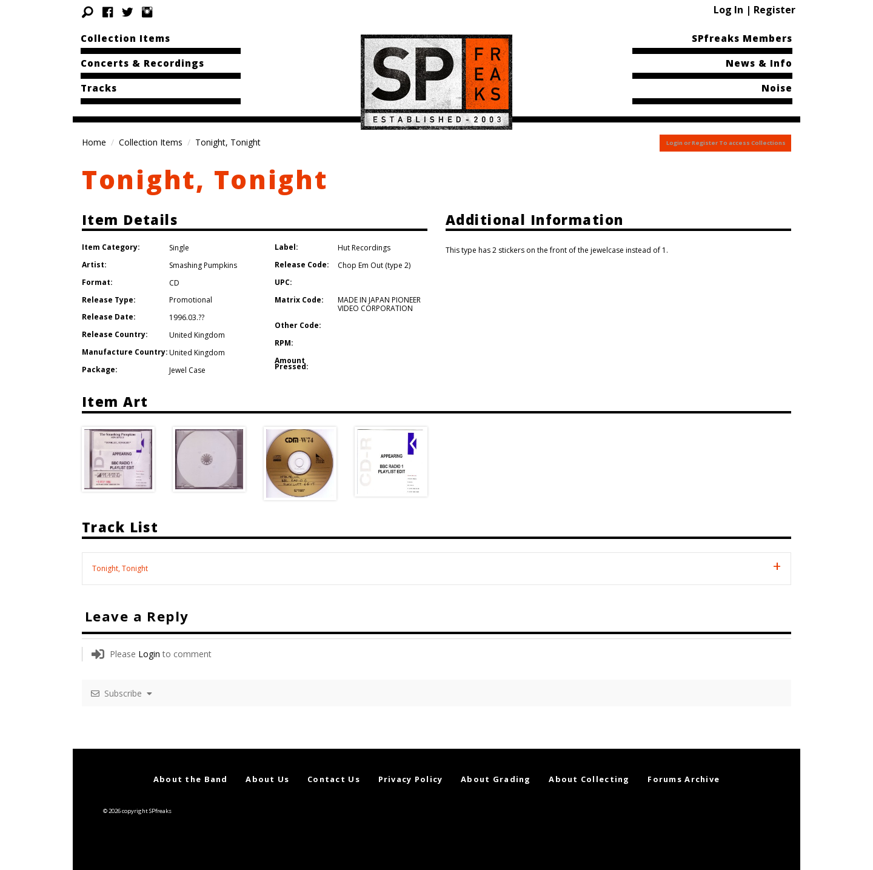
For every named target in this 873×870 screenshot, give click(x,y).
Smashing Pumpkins (203, 265)
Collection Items (125, 38)
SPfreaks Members (742, 38)
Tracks (99, 88)
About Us (267, 779)
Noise (776, 88)
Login (149, 654)
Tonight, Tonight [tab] (120, 568)
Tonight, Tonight (205, 179)
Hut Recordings (364, 248)
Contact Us (333, 779)
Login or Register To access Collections (726, 143)
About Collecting (589, 779)
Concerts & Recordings (142, 63)
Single (179, 248)
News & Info (759, 63)
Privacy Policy (410, 779)
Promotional (190, 300)
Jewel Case (187, 370)
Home (94, 142)
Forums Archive (683, 779)
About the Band (190, 779)
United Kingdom (197, 335)
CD (174, 283)
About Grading (496, 779)
